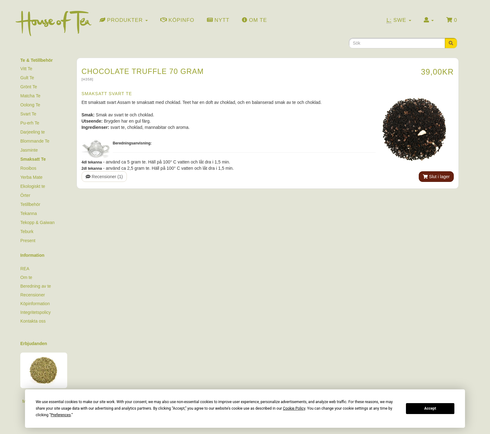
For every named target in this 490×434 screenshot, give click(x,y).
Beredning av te (35, 286)
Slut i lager (436, 176)
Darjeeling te (32, 131)
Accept (430, 408)
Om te (26, 277)
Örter (25, 195)
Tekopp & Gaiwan (37, 222)
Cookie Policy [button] (294, 408)
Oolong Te (30, 104)
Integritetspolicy (35, 312)
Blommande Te (34, 141)
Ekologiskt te (32, 186)
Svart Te (28, 113)
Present (27, 240)
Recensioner (32, 294)
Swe (399, 20)
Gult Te (27, 77)
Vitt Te (26, 68)
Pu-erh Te (29, 122)
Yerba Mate (31, 177)
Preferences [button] (61, 415)
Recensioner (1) (104, 176)
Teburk (26, 231)
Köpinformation (35, 303)
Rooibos (28, 168)
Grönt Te (28, 86)
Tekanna (28, 213)
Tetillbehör (30, 204)
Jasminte (29, 150)
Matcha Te (30, 95)
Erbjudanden (33, 343)
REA (24, 268)
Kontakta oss (33, 321)
